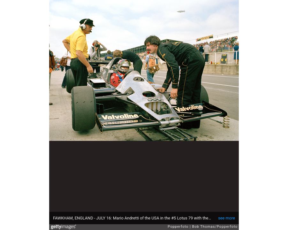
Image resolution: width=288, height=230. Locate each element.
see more (226, 218)
